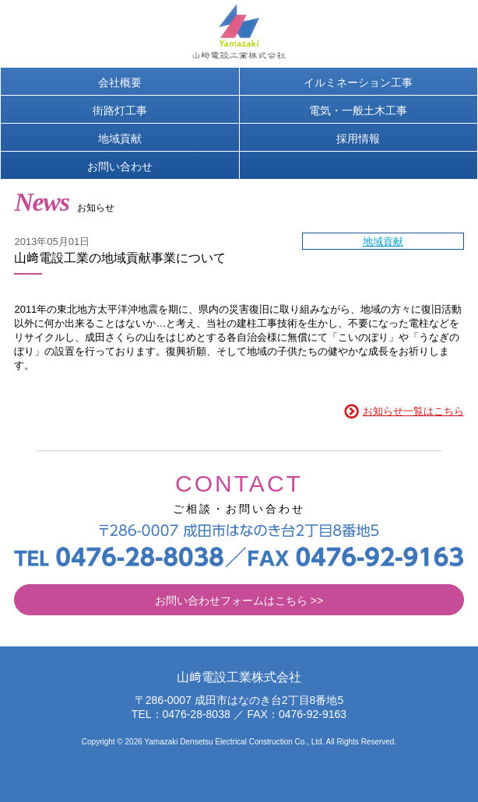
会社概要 (120, 82)
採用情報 (358, 138)
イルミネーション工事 (358, 82)
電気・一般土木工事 (358, 110)
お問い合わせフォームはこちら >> (239, 600)
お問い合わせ (120, 166)
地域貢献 (120, 138)
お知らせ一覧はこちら (413, 411)
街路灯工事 (120, 110)
